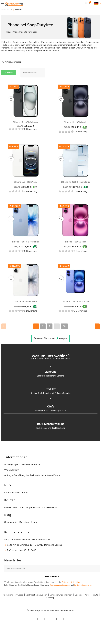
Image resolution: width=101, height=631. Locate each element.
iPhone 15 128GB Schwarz (25, 122)
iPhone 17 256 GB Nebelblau (25, 241)
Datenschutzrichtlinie (71, 582)
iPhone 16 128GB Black (75, 122)
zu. (83, 585)
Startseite (6, 9)
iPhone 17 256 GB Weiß (25, 301)
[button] (86, 3)
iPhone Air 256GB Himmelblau (75, 182)
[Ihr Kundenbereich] (92, 3)
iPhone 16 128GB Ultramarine (75, 301)
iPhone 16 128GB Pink (75, 241)
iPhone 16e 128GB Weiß (25, 182)
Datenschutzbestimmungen (60, 585)
